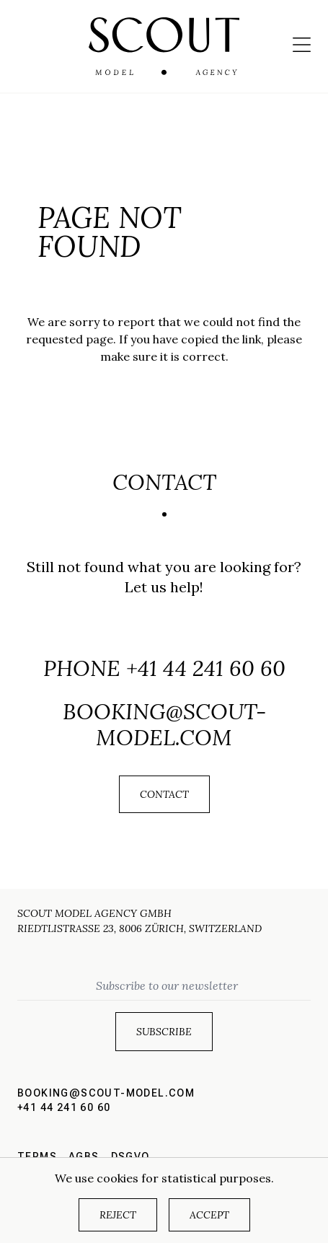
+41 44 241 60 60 (205, 668)
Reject (117, 1214)
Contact (164, 794)
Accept (209, 1214)
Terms (37, 1156)
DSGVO (130, 1156)
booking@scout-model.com (164, 724)
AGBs (83, 1156)
